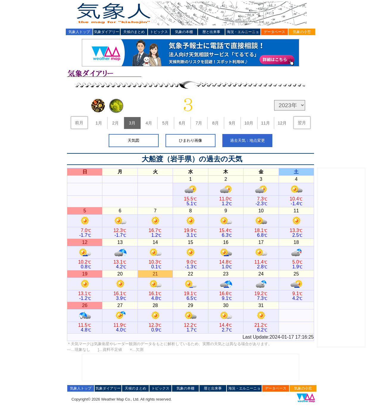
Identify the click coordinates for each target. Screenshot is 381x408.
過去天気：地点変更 (247, 140)
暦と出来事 (211, 32)
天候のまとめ (134, 32)
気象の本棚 (184, 32)
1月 (99, 123)
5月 (165, 123)
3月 (132, 123)
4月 (149, 123)
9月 (232, 123)
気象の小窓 (302, 32)
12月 (282, 123)
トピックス (159, 32)
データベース (274, 32)
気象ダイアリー (106, 32)
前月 (79, 123)
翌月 (302, 123)
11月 (265, 123)
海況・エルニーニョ (243, 32)
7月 (199, 123)
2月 (115, 123)
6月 (182, 123)
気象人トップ (79, 32)
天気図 (133, 140)
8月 (215, 123)
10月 (248, 123)
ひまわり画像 (190, 140)
